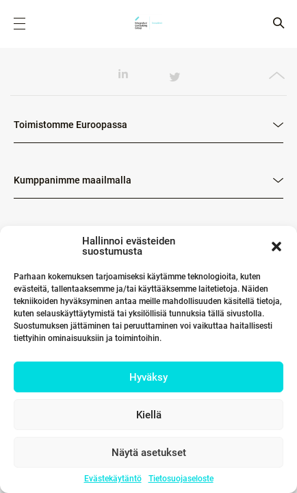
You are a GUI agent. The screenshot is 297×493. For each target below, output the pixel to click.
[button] (276, 246)
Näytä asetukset (149, 452)
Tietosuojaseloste (181, 479)
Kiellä (149, 415)
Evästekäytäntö (113, 479)
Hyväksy (148, 377)
